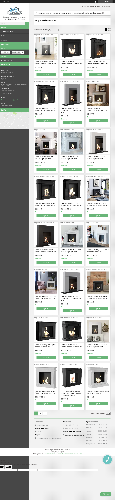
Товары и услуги (7, 31)
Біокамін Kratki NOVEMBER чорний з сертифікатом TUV (45, 204)
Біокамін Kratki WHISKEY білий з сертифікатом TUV (97, 158)
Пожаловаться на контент (52, 454)
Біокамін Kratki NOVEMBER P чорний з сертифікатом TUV (98, 297)
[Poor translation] (8, 467)
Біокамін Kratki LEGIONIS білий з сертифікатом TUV (45, 158)
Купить (46, 74)
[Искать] (27, 23)
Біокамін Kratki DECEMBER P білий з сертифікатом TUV (45, 297)
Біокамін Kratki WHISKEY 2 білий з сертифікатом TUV (97, 346)
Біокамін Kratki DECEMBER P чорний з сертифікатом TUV (97, 204)
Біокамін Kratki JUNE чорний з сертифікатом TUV (45, 346)
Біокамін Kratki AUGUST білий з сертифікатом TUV (98, 392)
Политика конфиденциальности (72, 454)
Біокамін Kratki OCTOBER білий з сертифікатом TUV (97, 109)
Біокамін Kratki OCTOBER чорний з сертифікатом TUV (71, 63)
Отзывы (4, 40)
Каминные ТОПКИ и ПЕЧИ (62, 13)
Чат (106, 494)
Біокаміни (77, 13)
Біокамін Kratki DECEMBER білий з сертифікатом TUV (71, 158)
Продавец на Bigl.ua (57, 452)
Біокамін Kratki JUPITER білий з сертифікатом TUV (98, 251)
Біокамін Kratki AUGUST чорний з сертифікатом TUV (71, 346)
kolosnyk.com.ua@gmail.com (11, 100)
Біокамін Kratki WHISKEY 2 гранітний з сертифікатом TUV (71, 298)
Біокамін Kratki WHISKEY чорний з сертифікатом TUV (45, 63)
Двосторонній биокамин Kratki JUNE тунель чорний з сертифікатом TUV (71, 393)
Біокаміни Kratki (88, 13)
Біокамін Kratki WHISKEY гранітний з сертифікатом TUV (71, 110)
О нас (3, 36)
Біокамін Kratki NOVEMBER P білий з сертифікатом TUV (46, 392)
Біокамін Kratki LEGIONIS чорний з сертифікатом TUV (97, 63)
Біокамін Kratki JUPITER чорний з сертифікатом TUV (71, 204)
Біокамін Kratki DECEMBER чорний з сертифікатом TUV (45, 109)
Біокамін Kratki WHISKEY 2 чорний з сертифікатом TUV (45, 251)
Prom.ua (67, 450)
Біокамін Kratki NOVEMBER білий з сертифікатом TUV (71, 251)
